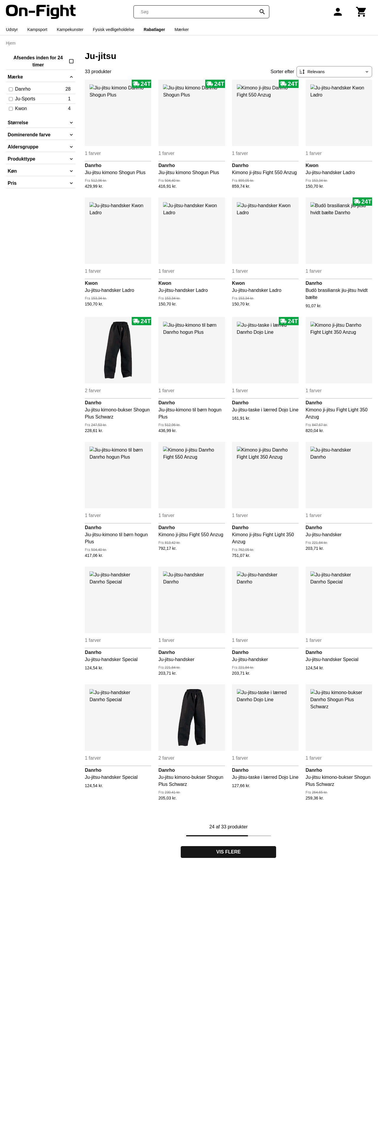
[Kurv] (361, 12)
